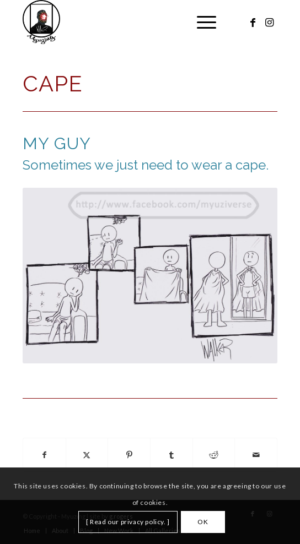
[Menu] (201, 22)
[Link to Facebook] (252, 22)
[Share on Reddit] (214, 455)
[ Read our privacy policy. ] (128, 522)
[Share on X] (87, 455)
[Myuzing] (125, 22)
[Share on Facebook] (44, 455)
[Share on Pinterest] (129, 455)
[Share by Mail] (256, 455)
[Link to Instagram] (269, 22)
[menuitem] (201, 22)
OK (202, 522)
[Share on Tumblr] (171, 455)
